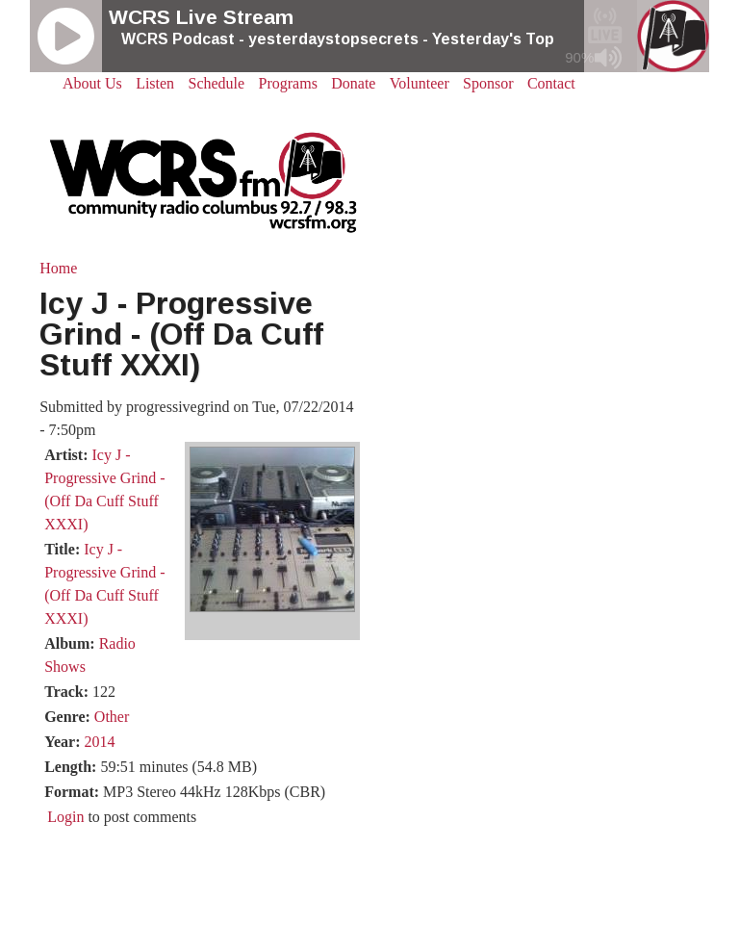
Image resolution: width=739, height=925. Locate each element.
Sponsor (488, 83)
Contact (551, 83)
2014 (99, 741)
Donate (353, 83)
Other (111, 716)
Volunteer (419, 83)
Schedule (217, 83)
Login (65, 817)
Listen (155, 83)
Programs (288, 83)
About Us (92, 83)
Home (58, 268)
